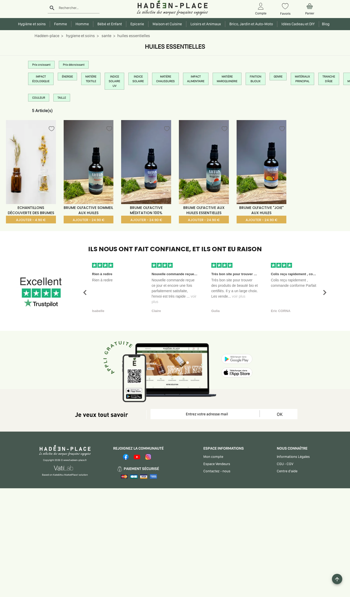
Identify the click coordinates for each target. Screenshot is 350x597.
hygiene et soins (80, 35)
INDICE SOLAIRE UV (114, 81)
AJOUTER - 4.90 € (31, 219)
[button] (85, 293)
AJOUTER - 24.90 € (88, 219)
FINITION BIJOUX (255, 79)
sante (106, 35)
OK (279, 414)
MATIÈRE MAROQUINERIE (227, 79)
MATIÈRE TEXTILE (90, 79)
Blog (325, 24)
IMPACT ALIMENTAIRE (195, 79)
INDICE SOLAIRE (138, 79)
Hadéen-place (47, 35)
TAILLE (61, 97)
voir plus (238, 296)
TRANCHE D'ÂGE (328, 79)
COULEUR (38, 97)
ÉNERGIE (67, 76)
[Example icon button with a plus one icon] (337, 579)
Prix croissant (41, 64)
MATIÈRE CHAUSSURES (165, 79)
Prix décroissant (74, 64)
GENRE (278, 76)
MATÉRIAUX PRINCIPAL (302, 79)
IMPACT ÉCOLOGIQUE (40, 79)
